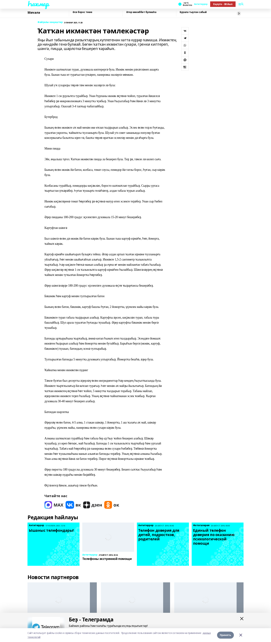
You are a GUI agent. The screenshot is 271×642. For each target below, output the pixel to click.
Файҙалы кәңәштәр (50, 22)
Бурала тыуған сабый (193, 12)
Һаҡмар (38, 3)
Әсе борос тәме (82, 12)
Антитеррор (200, 4)
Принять (225, 635)
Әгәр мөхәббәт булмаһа (141, 12)
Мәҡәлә (33, 13)
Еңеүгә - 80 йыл (222, 4)
